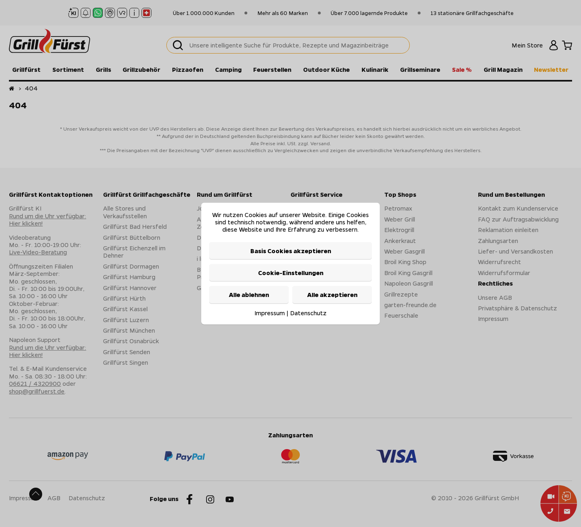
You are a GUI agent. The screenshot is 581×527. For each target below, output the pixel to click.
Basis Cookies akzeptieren (290, 250)
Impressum (269, 312)
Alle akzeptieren (332, 294)
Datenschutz (308, 312)
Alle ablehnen (249, 294)
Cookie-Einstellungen (290, 273)
